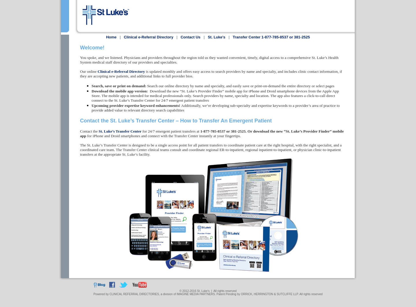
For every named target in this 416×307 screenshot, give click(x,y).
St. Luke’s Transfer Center (120, 135)
